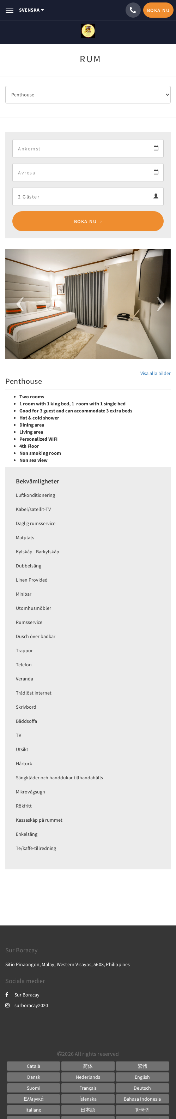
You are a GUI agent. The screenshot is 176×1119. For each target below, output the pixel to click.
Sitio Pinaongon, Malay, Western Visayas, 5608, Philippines (67, 964)
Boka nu (85, 221)
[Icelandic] (87, 1098)
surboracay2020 (26, 1005)
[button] (17, 304)
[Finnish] (33, 1088)
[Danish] (33, 1077)
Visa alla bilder (155, 373)
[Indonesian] (142, 1098)
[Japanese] (87, 1109)
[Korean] (142, 1109)
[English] (142, 1077)
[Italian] (33, 1109)
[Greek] (33, 1098)
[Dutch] (87, 1077)
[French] (87, 1088)
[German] (142, 1088)
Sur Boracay (22, 995)
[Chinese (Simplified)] (87, 1066)
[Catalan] (33, 1066)
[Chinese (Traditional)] (142, 1066)
